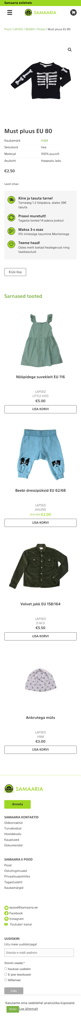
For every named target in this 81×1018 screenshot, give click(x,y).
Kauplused (11, 840)
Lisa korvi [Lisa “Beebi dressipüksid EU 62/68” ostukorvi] (40, 523)
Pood (7, 29)
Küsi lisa (15, 272)
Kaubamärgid (13, 888)
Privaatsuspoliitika (17, 876)
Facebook (13, 913)
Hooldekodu (12, 834)
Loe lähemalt (28, 1009)
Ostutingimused (15, 871)
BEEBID (30, 29)
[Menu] (9, 12)
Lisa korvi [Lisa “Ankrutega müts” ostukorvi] (40, 749)
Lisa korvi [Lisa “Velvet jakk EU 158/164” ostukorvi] (40, 636)
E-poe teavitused (19, 974)
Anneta (17, 804)
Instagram (14, 919)
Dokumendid (13, 845)
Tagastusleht (13, 882)
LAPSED (18, 29)
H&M (44, 140)
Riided (41, 29)
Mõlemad (14, 980)
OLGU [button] (12, 1009)
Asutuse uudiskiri (19, 969)
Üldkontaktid (13, 823)
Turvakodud (12, 828)
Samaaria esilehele (18, 3)
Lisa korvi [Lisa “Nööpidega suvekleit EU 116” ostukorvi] (40, 409)
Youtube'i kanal (18, 924)
